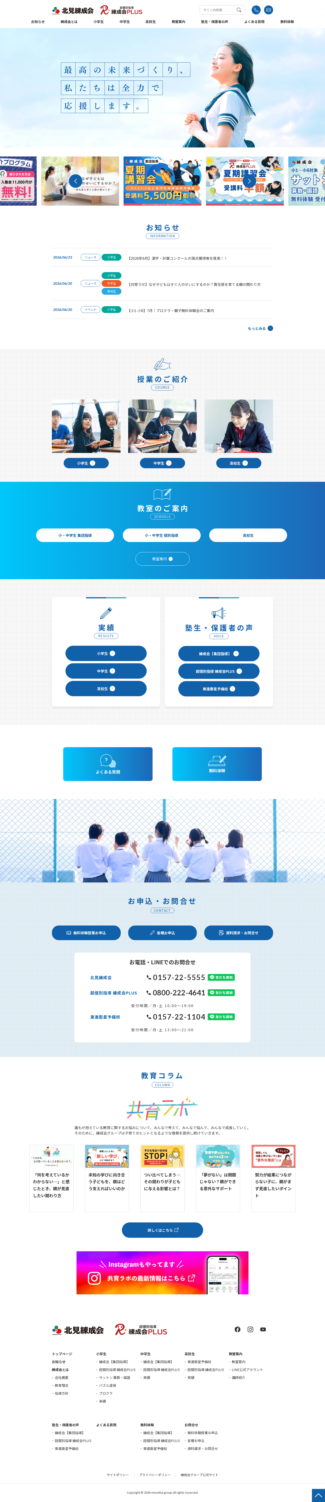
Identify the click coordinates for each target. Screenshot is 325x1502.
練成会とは (69, 22)
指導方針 (61, 1393)
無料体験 (287, 22)
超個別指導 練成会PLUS (219, 671)
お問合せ (191, 1424)
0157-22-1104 (176, 1016)
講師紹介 (238, 1377)
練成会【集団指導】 (219, 653)
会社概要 (61, 1377)
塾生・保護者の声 (214, 22)
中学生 (125, 22)
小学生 (98, 22)
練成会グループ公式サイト (199, 1474)
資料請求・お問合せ (203, 1448)
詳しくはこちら (160, 1230)
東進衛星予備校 (219, 688)
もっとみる (260, 328)
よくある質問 (254, 22)
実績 (102, 1401)
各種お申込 (196, 1440)
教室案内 (178, 22)
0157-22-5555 (176, 977)
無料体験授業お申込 (203, 1432)
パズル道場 (107, 1385)
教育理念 (61, 1385)
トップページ (62, 1353)
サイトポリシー (118, 1474)
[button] (75, 181)
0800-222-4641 (175, 992)
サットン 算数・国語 (114, 1377)
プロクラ (106, 1393)
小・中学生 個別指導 (161, 535)
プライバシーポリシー (155, 1474)
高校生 (151, 22)
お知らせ (38, 22)
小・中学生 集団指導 (75, 535)
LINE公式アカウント (247, 1369)
